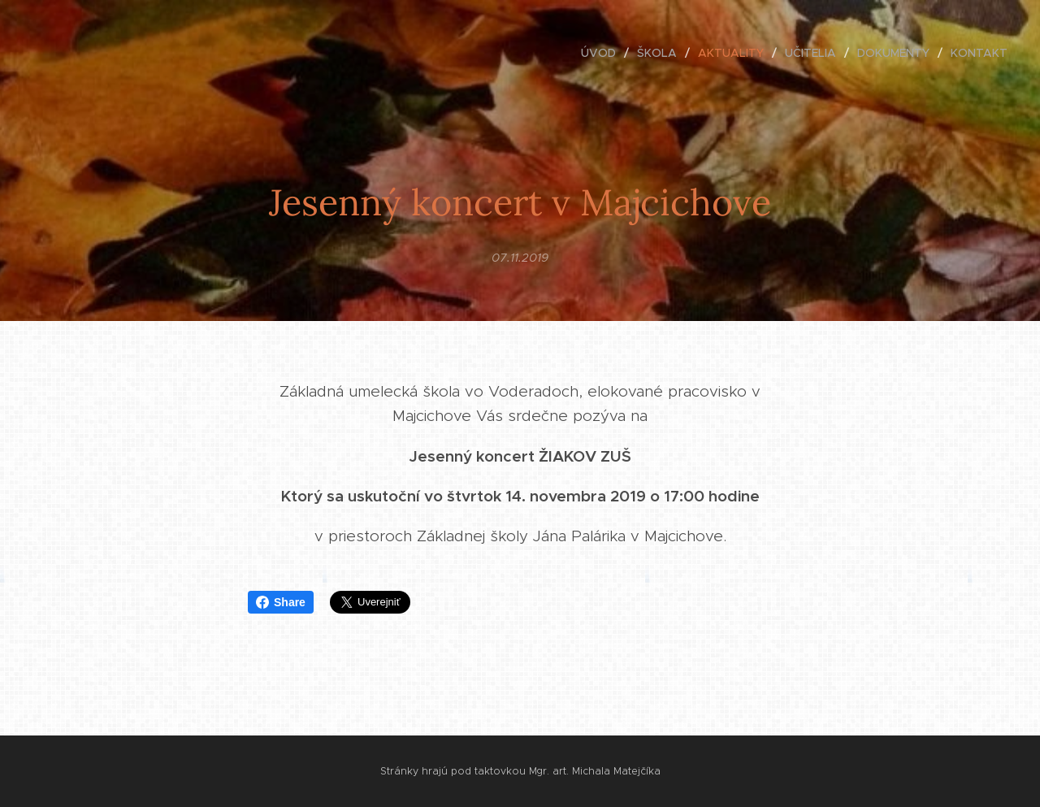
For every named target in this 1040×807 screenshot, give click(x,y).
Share (281, 602)
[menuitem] (603, 53)
